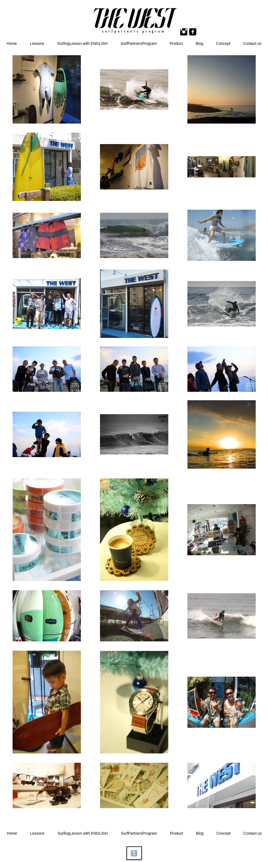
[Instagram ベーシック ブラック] (183, 32)
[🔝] (134, 853)
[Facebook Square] (192, 32)
